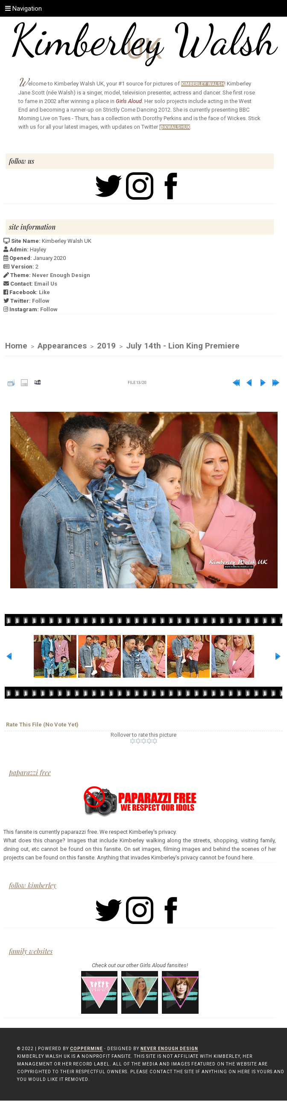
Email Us (45, 283)
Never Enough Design (61, 275)
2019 (106, 346)
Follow (41, 301)
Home (16, 346)
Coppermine (86, 1049)
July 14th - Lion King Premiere (183, 346)
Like (44, 292)
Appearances (62, 346)
